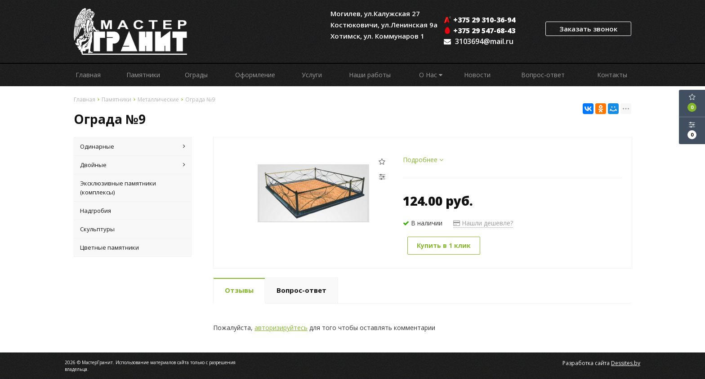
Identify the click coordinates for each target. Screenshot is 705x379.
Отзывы (239, 290)
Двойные (132, 164)
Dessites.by (625, 363)
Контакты (612, 75)
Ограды (196, 75)
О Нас (430, 75)
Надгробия (95, 211)
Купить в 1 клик (444, 245)
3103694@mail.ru (484, 41)
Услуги (312, 75)
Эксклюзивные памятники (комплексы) (118, 187)
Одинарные (132, 146)
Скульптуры (97, 229)
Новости (477, 75)
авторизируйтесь (281, 327)
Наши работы (370, 75)
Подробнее (423, 159)
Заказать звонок (588, 28)
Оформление (255, 75)
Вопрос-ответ (543, 75)
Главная (88, 75)
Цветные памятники (109, 247)
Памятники (143, 75)
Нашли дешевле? (483, 223)
